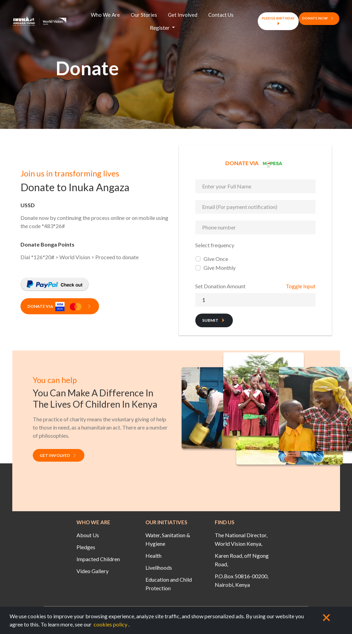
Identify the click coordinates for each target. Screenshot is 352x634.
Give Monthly (219, 267)
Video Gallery (92, 571)
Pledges (85, 547)
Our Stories (144, 15)
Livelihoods (158, 567)
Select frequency (214, 245)
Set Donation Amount (220, 286)
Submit (214, 320)
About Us (87, 535)
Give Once (215, 258)
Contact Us (221, 15)
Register (160, 27)
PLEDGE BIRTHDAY (278, 21)
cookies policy (110, 624)
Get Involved (182, 15)
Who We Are (105, 15)
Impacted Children (98, 559)
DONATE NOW (319, 18)
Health (153, 555)
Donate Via (60, 306)
